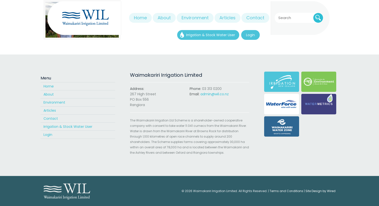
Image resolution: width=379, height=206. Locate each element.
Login (47, 134)
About (48, 94)
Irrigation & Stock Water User (67, 126)
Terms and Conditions (286, 191)
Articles (49, 110)
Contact (50, 118)
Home (48, 86)
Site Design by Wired (320, 191)
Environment (54, 102)
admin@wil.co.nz (214, 94)
